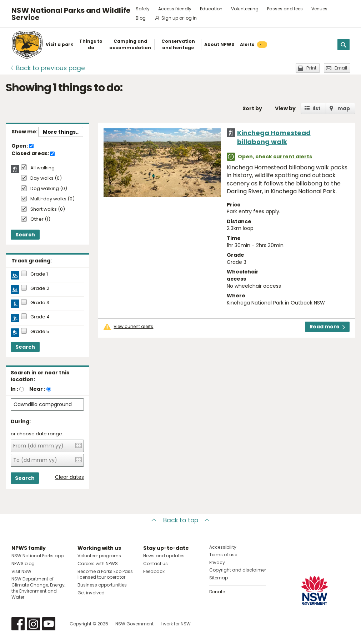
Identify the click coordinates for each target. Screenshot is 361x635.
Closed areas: (33, 153)
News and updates (164, 556)
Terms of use (223, 555)
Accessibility (222, 547)
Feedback (154, 571)
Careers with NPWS (97, 563)
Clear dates (69, 477)
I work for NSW (176, 624)
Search (25, 234)
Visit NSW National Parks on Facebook (18, 623)
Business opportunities (102, 585)
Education (211, 9)
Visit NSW (21, 571)
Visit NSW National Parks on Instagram (33, 623)
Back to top (180, 520)
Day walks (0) (46, 178)
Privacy (217, 562)
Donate (217, 592)
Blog (141, 18)
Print (311, 68)
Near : (37, 389)
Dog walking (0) (48, 189)
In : (14, 389)
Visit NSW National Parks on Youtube (48, 623)
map (343, 108)
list (316, 108)
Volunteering (245, 9)
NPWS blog (23, 563)
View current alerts (133, 326)
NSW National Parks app (37, 556)
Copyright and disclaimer (237, 570)
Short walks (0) (47, 209)
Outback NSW (308, 302)
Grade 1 (39, 274)
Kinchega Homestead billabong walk (274, 137)
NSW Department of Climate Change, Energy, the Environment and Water (38, 588)
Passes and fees (285, 9)
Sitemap (218, 578)
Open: (22, 146)
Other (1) (40, 219)
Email (341, 68)
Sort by (252, 108)
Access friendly (174, 9)
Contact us (155, 563)
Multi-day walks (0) (52, 199)
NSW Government (134, 624)
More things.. (61, 131)
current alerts (292, 156)
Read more (327, 326)
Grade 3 (39, 302)
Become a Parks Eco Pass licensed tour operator (105, 574)
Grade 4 (40, 317)
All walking (42, 168)
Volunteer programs (99, 556)
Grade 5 (39, 331)
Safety (143, 9)
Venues (319, 9)
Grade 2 (39, 288)
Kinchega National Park (255, 302)
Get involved (91, 593)
